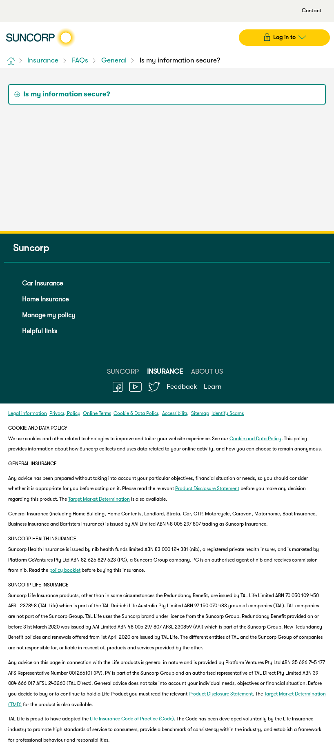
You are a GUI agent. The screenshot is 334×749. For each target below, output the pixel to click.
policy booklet (64, 570)
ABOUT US (207, 371)
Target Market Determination (99, 499)
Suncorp (28, 248)
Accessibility (175, 413)
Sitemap (200, 413)
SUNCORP (123, 371)
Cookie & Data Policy (137, 413)
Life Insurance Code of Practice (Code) (132, 719)
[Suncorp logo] (40, 37)
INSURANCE (165, 371)
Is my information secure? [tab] (66, 94)
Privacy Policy (64, 413)
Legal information (27, 413)
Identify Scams (228, 413)
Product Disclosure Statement (207, 488)
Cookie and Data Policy (255, 438)
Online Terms (97, 413)
